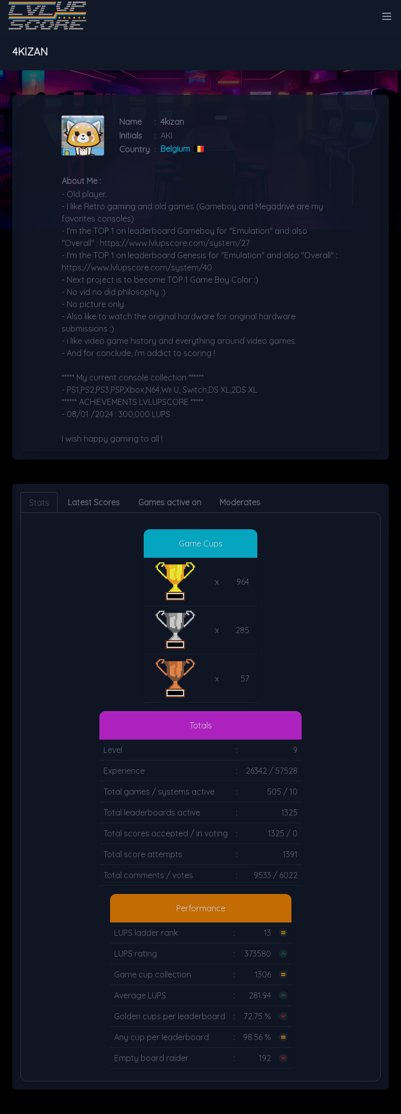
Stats (39, 503)
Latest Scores (94, 502)
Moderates (240, 502)
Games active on (169, 502)
